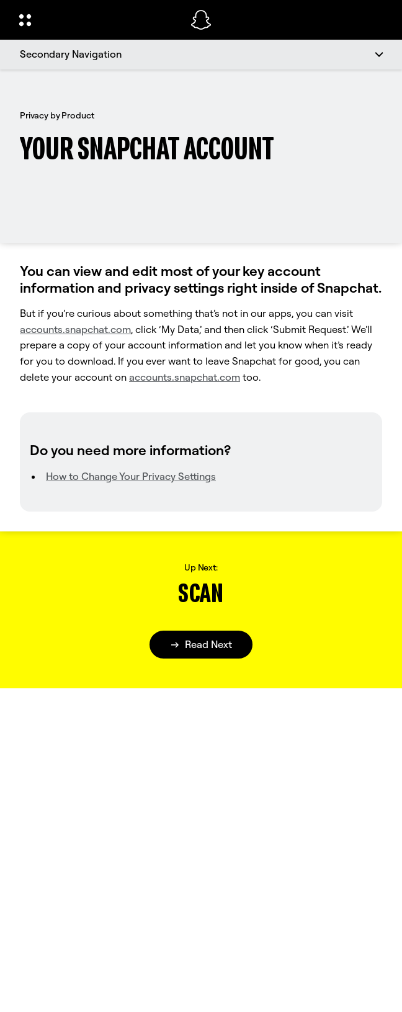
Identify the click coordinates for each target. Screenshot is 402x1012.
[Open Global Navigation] (96, 20)
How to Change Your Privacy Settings (131, 476)
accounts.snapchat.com (75, 329)
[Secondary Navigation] (201, 54)
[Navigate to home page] (201, 20)
